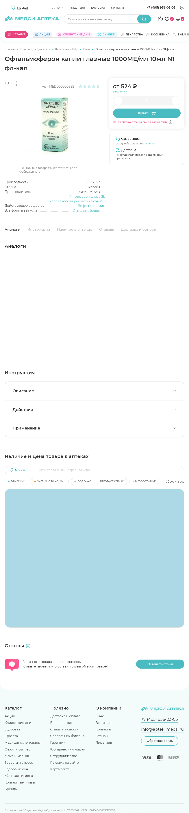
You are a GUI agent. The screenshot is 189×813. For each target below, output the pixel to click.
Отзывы (106, 229)
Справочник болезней (68, 736)
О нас (100, 716)
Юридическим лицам (67, 749)
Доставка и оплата (65, 716)
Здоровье (12, 729)
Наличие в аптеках (74, 229)
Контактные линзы (20, 782)
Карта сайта (60, 769)
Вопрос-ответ (61, 723)
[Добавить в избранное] (7, 83)
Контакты (118, 7)
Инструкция (38, 229)
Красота (11, 736)
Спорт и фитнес (17, 749)
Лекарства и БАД (67, 49)
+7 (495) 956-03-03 (161, 7)
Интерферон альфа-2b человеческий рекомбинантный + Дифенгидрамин (77, 201)
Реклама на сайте (64, 763)
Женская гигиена (19, 776)
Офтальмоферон (86, 211)
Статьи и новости (64, 729)
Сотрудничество (63, 756)
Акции (10, 716)
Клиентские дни (18, 723)
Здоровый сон (16, 769)
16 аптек (150, 143)
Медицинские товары (23, 743)
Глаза (87, 49)
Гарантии (58, 743)
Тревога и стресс (19, 763)
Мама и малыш (17, 756)
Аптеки (57, 7)
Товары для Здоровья (35, 49)
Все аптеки (105, 723)
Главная (10, 49)
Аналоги (12, 229)
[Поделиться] (15, 83)
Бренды (11, 789)
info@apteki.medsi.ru (162, 729)
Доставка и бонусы (138, 229)
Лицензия (77, 7)
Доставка (98, 7)
